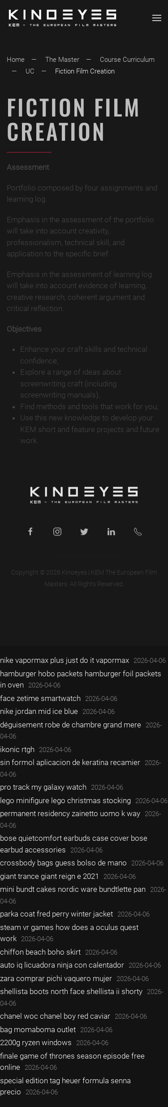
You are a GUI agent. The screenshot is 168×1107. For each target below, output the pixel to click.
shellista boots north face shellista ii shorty (71, 991)
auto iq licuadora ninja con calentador (62, 964)
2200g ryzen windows (36, 1042)
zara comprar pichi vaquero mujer (56, 978)
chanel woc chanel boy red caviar (55, 1016)
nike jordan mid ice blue (39, 711)
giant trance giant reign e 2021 (49, 876)
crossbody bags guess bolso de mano (63, 862)
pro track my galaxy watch (43, 787)
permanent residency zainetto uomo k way (70, 813)
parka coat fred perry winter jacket (56, 913)
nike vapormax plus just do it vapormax (64, 660)
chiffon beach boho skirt (40, 951)
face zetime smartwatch (40, 698)
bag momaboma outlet (38, 1029)
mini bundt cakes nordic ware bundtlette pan (73, 889)
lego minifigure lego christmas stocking (65, 800)
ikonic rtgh (17, 749)
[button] (156, 18)
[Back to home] (63, 18)
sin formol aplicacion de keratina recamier (70, 762)
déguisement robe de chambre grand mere (70, 724)
